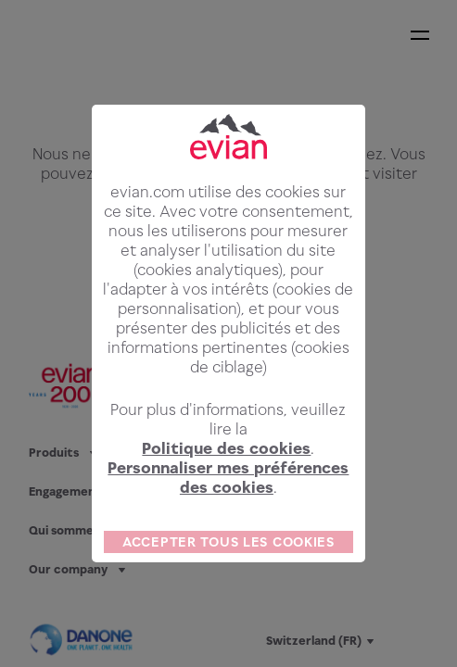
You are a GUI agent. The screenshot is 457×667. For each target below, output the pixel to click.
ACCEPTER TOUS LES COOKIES (228, 555)
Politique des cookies (226, 462)
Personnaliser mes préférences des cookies (228, 491)
